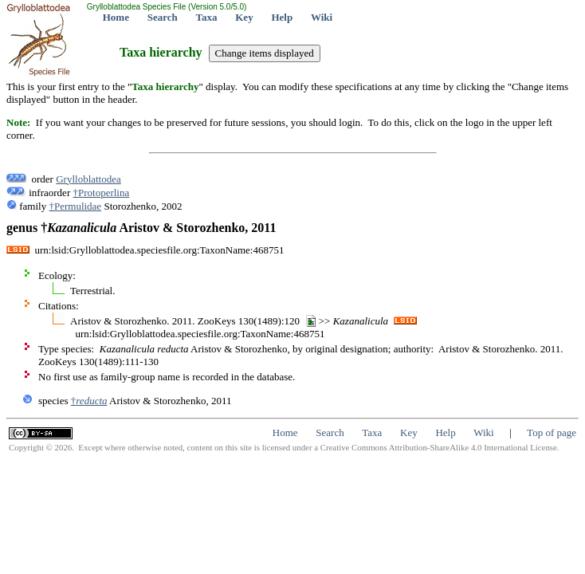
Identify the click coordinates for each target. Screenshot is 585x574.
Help (281, 17)
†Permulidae (75, 206)
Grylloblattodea (88, 179)
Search (162, 17)
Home (116, 17)
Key (244, 17)
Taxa (207, 17)
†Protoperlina (101, 193)
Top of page (551, 432)
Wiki (321, 17)
